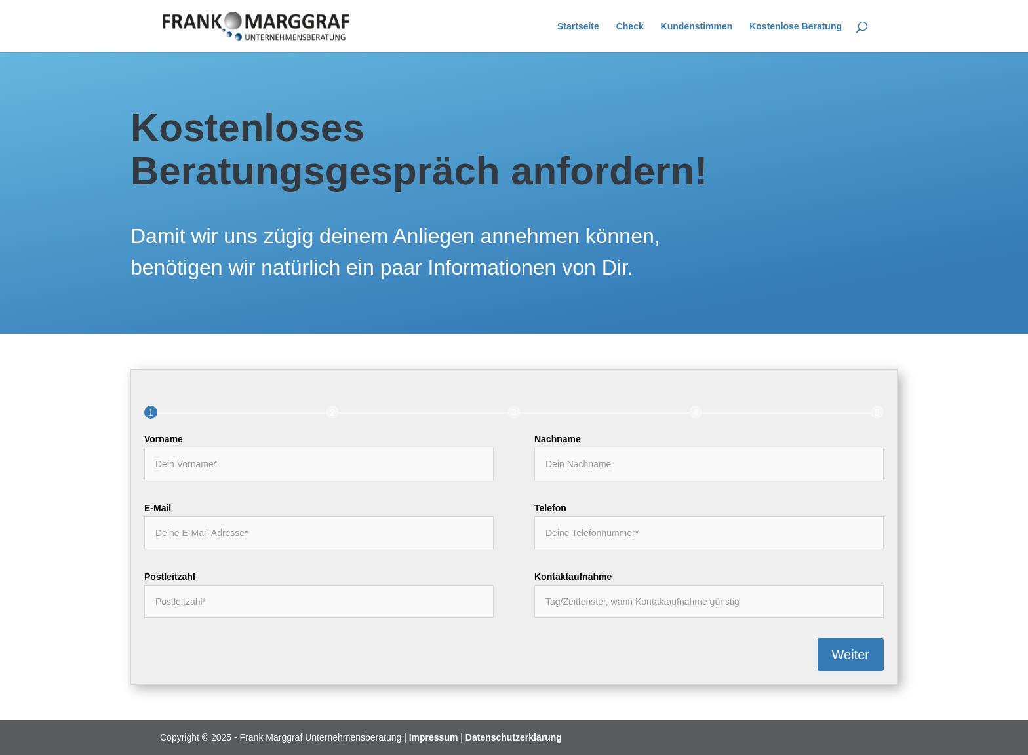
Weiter (850, 655)
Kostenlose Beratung (795, 26)
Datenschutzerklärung (513, 737)
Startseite (578, 26)
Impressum (433, 737)
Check (630, 26)
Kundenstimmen (697, 26)
